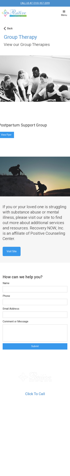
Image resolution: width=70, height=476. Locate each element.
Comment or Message (15, 322)
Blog (15, 415)
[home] (13, 12)
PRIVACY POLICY (57, 463)
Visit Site (12, 251)
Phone (6, 296)
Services (19, 432)
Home (17, 423)
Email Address (11, 309)
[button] (64, 13)
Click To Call (35, 394)
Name (6, 283)
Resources (19, 407)
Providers (19, 440)
